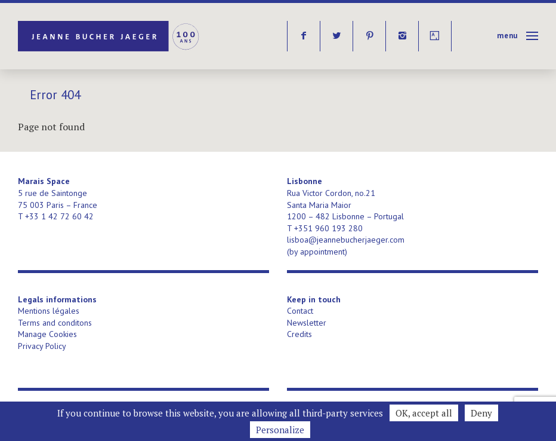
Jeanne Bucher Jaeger (109, 36)
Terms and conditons (55, 322)
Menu (507, 35)
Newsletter (306, 322)
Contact (300, 310)
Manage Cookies (47, 334)
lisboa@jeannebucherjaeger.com (345, 239)
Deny (481, 413)
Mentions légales (48, 310)
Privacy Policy (42, 346)
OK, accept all (424, 413)
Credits (299, 334)
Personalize (280, 430)
